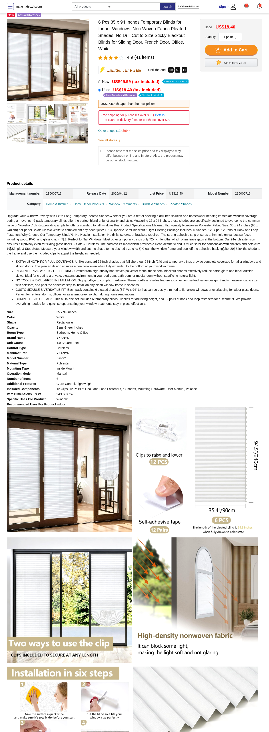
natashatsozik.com (29, 6)
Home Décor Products (89, 204)
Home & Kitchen (57, 204)
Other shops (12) (114, 130)
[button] (259, 6)
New (145, 81)
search (167, 6)
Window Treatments (123, 204)
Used (133, 92)
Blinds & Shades (153, 204)
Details (160, 115)
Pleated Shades (181, 204)
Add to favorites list (231, 62)
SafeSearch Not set (188, 6)
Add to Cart (231, 50)
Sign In (224, 6)
